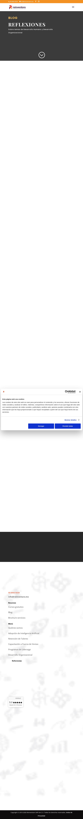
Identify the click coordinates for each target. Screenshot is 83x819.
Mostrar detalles (71, 420)
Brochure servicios (16, 617)
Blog (10, 612)
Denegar (41, 426)
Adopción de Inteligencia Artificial (23, 633)
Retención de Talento (18, 638)
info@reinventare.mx (18, 596)
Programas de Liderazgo (19, 649)
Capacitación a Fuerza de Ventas (23, 644)
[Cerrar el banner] (80, 391)
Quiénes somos (15, 628)
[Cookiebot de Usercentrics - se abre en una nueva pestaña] (66, 391)
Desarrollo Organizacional (20, 655)
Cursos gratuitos (15, 607)
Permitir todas (68, 426)
